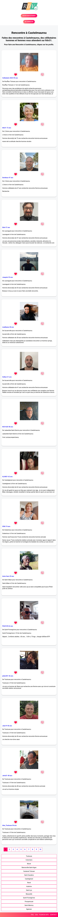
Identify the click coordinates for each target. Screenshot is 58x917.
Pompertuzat (29, 901)
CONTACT (53, 915)
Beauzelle (29, 894)
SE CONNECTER (29, 21)
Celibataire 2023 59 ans (10, 78)
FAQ (32, 915)
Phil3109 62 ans (7, 626)
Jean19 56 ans (7, 726)
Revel (29, 883)
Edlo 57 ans (6, 227)
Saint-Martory (29, 905)
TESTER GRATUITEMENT (29, 15)
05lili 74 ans (6, 526)
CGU (36, 915)
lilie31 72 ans (6, 128)
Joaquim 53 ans (7, 277)
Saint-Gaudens (29, 875)
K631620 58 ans (7, 427)
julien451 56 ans (7, 676)
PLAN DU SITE (44, 915)
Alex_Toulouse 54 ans (9, 825)
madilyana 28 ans (8, 327)
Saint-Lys (29, 890)
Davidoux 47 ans (7, 177)
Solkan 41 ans (7, 377)
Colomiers (29, 860)
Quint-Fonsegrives (29, 898)
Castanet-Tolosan (29, 871)
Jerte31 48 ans (7, 775)
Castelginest (29, 879)
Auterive (29, 886)
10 (40, 849)
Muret (29, 864)
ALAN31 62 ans (7, 476)
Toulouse (29, 856)
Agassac (29, 909)
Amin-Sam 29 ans (8, 576)
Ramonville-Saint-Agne (29, 867)
